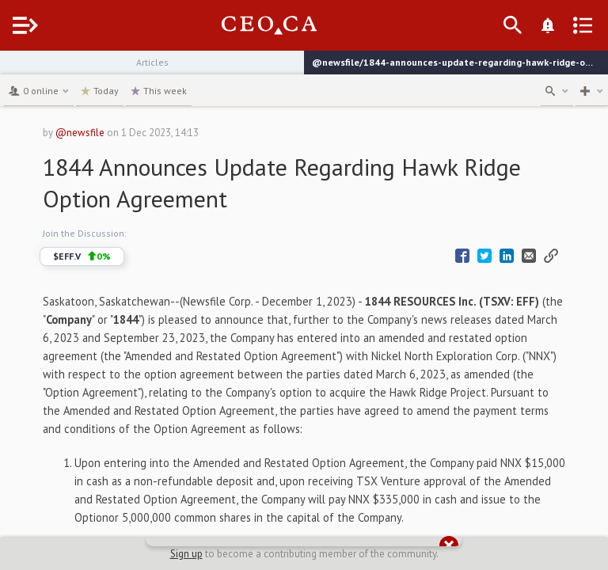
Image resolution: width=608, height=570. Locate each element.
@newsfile (80, 132)
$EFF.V (82, 256)
